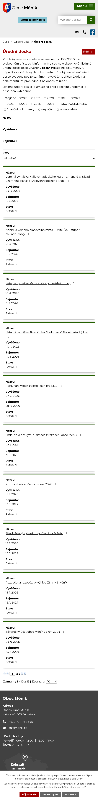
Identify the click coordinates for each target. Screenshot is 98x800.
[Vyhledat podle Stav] (49, 158)
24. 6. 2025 (13, 641)
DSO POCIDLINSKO (74, 104)
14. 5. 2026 (12, 356)
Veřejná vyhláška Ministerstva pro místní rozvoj (40, 283)
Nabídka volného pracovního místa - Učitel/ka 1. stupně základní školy (43, 232)
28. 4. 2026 (13, 406)
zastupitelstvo (68, 109)
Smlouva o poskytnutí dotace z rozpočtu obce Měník (44, 435)
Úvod (6, 41)
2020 (50, 98)
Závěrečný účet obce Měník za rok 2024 (36, 631)
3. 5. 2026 (12, 303)
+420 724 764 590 (20, 721)
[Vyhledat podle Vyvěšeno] (49, 135)
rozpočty (47, 109)
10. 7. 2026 (12, 651)
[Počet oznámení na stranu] (51, 682)
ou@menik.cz (17, 728)
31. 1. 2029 (12, 455)
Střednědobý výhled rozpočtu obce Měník (37, 533)
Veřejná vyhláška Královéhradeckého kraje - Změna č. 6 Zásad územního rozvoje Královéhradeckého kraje (48, 179)
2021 (63, 98)
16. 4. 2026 (12, 293)
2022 (76, 98)
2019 (37, 98)
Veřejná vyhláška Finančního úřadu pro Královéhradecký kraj (47, 334)
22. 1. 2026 (12, 445)
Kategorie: (9, 98)
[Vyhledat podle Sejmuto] (49, 147)
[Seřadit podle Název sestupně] (13, 118)
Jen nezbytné (50, 794)
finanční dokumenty (20, 109)
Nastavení (70, 794)
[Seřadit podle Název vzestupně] (13, 117)
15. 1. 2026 (12, 494)
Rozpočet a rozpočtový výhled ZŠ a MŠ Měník (39, 582)
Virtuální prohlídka (32, 19)
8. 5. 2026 (12, 254)
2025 (37, 104)
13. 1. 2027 (12, 504)
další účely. (77, 778)
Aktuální (11, 211)
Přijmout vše (29, 794)
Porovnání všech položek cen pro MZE (34, 385)
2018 (24, 98)
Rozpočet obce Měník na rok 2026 (32, 484)
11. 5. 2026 (12, 201)
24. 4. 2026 (13, 191)
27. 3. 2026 (13, 395)
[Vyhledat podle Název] (49, 123)
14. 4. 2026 (12, 346)
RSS (88, 51)
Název (7, 117)
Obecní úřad (21, 41)
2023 (10, 104)
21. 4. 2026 (12, 244)
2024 (23, 104)
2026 (50, 104)
